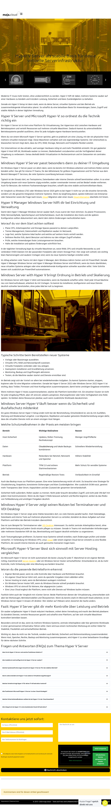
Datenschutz (14, 801)
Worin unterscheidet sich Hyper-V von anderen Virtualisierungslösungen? (26, 676)
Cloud (45, 197)
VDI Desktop (48, 525)
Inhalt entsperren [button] (100, 748)
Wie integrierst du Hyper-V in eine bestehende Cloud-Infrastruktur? (24, 707)
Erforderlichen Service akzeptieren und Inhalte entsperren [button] (100, 759)
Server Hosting (29, 561)
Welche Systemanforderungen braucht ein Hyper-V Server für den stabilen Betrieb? (29, 668)
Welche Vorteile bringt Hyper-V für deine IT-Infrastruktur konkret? (24, 684)
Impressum (5, 801)
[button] (5, 80)
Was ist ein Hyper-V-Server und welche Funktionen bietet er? (22, 652)
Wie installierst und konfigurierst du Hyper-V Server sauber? (22, 660)
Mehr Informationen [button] (75, 760)
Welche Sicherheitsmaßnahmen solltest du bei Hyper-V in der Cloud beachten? (28, 699)
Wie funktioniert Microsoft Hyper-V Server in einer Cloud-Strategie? (24, 691)
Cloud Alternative (81, 197)
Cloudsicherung (46, 446)
